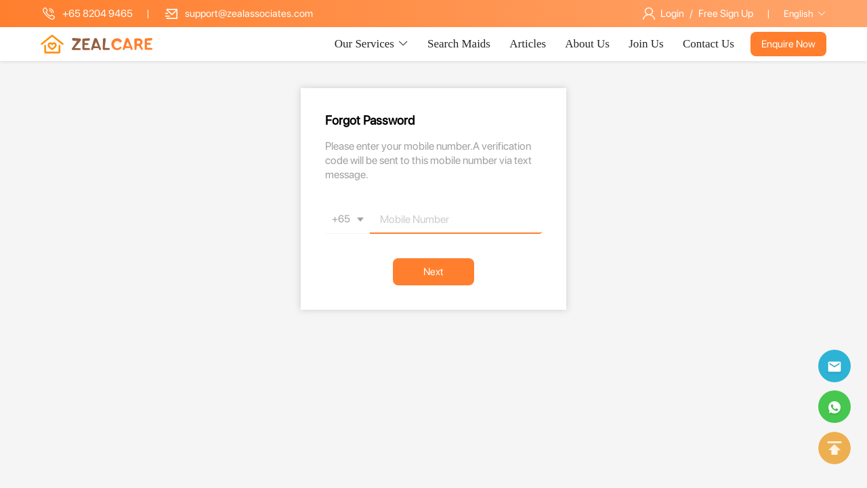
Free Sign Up (725, 13)
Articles (529, 43)
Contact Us (708, 43)
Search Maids (460, 43)
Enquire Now (788, 44)
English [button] (805, 13)
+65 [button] (350, 219)
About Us (588, 43)
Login (672, 13)
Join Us (648, 43)
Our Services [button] (372, 43)
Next (433, 272)
